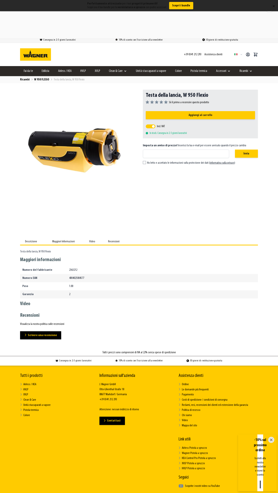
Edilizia (45, 45)
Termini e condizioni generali (125, 486)
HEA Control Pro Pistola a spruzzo (197, 431)
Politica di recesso (189, 383)
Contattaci (112, 394)
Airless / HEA (65, 45)
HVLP (83, 45)
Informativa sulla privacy (160, 486)
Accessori (221, 45)
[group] (177, 76)
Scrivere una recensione (41, 309)
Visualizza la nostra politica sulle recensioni (42, 298)
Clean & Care (116, 45)
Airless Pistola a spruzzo (193, 421)
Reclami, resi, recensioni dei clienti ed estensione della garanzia (213, 378)
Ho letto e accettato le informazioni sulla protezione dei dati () (191, 137)
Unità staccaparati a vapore (151, 45)
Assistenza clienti (191, 349)
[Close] (271, 466)
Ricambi (244, 45)
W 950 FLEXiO (41, 53)
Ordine (184, 358)
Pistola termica (199, 45)
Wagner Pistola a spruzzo (193, 426)
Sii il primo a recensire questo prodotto (189, 76)
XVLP (97, 45)
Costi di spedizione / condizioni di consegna (203, 373)
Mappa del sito (188, 398)
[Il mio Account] (248, 28)
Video (183, 393)
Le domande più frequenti (193, 363)
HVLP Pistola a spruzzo (192, 441)
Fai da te (28, 45)
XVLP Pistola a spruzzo (192, 436)
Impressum (186, 486)
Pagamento (186, 368)
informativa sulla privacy (222, 137)
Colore (178, 45)
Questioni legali (94, 486)
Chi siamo (185, 388)
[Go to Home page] (35, 28)
